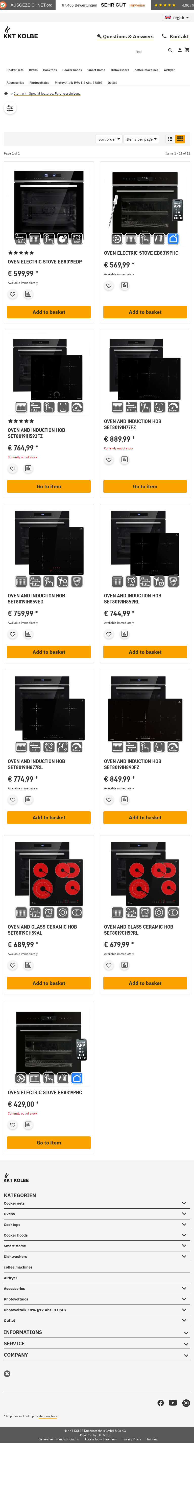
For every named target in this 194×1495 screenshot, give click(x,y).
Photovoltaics (16, 1314)
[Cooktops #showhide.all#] (186, 1239)
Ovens (9, 1229)
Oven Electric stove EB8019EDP (45, 277)
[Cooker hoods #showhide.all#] (186, 1249)
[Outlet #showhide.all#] (186, 1335)
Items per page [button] (140, 154)
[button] (170, 154)
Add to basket (49, 327)
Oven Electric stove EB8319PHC (141, 268)
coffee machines (18, 1282)
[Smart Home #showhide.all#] (186, 1260)
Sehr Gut (113, 5)
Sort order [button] (107, 154)
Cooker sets (14, 1218)
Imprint (152, 1455)
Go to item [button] (49, 502)
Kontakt (179, 51)
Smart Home (15, 1261)
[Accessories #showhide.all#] (186, 1303)
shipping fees (48, 1432)
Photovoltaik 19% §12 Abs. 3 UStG (35, 1325)
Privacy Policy (132, 1455)
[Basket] (186, 65)
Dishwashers (15, 1272)
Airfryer (10, 1293)
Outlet (9, 1336)
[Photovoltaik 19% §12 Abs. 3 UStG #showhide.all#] (186, 1324)
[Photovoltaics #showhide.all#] (186, 1313)
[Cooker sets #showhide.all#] (186, 1217)
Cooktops (12, 1240)
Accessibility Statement (101, 1455)
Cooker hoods (16, 1250)
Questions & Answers (128, 51)
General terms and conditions (59, 1455)
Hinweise (137, 5)
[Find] (150, 66)
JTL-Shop (103, 1450)
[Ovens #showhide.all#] (186, 1228)
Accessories (14, 1304)
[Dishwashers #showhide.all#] (186, 1271)
